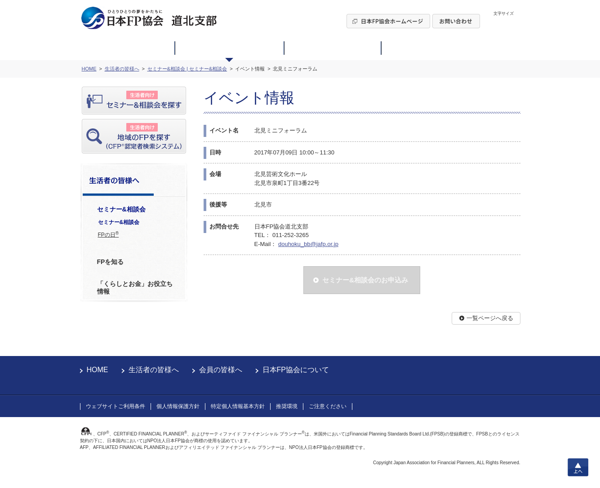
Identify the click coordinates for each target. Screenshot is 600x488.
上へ (578, 467)
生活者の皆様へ (154, 370)
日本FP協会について (295, 370)
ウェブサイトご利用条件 (115, 406)
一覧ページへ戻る (490, 318)
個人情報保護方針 (178, 406)
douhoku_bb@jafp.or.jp (308, 244)
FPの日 (108, 234)
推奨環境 (287, 406)
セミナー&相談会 (119, 222)
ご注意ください (328, 406)
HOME (97, 370)
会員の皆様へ (220, 370)
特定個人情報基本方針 (238, 406)
